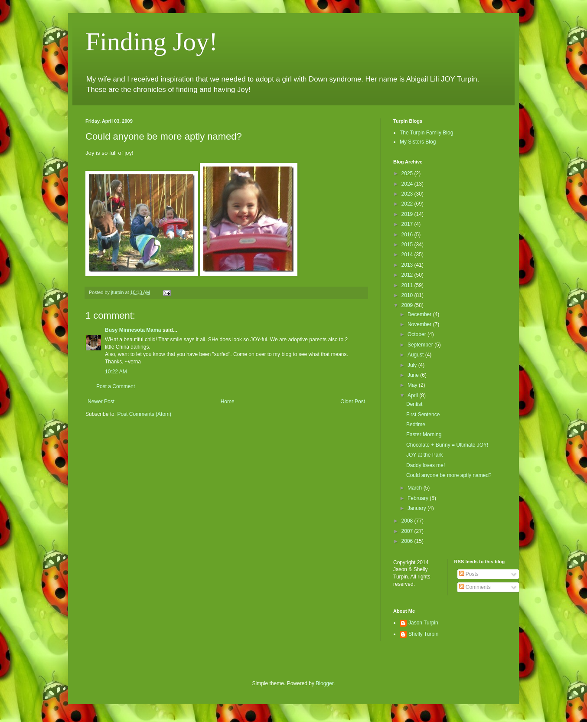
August (416, 355)
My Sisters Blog (418, 142)
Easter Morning (423, 434)
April (413, 395)
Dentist (414, 404)
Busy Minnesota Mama (133, 330)
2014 (407, 255)
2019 (407, 214)
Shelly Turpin (423, 634)
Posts (469, 574)
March (416, 488)
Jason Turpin (423, 623)
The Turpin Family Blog (426, 133)
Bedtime (415, 424)
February (419, 498)
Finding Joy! (151, 41)
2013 (407, 265)
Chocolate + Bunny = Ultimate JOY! (447, 445)
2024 (407, 184)
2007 (407, 531)
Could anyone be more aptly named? (449, 475)
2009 (407, 305)
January (417, 508)
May (413, 385)
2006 (407, 541)
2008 (407, 521)
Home (228, 402)
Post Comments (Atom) (144, 414)
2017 (407, 224)
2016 (407, 235)
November (420, 324)
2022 (407, 204)
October (417, 334)
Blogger (324, 683)
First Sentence (423, 415)
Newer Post (101, 402)
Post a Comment (115, 386)
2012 (407, 275)
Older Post (352, 402)
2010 (407, 295)
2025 (407, 173)
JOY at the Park (424, 455)
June (414, 375)
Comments (475, 587)
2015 (407, 245)
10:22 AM (116, 372)
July (413, 365)
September (421, 345)
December (420, 314)
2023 (407, 194)
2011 (407, 285)
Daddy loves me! (425, 465)
